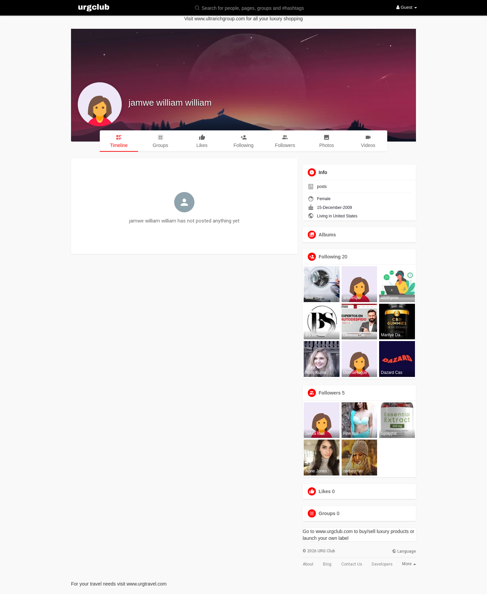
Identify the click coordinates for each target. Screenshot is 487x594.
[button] (253, 7)
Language (404, 551)
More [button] (409, 563)
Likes (325, 491)
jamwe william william (170, 103)
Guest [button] (406, 7)
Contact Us (351, 564)
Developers (382, 564)
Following (330, 256)
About (308, 564)
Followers (330, 393)
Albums (327, 234)
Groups (327, 513)
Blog (327, 564)
